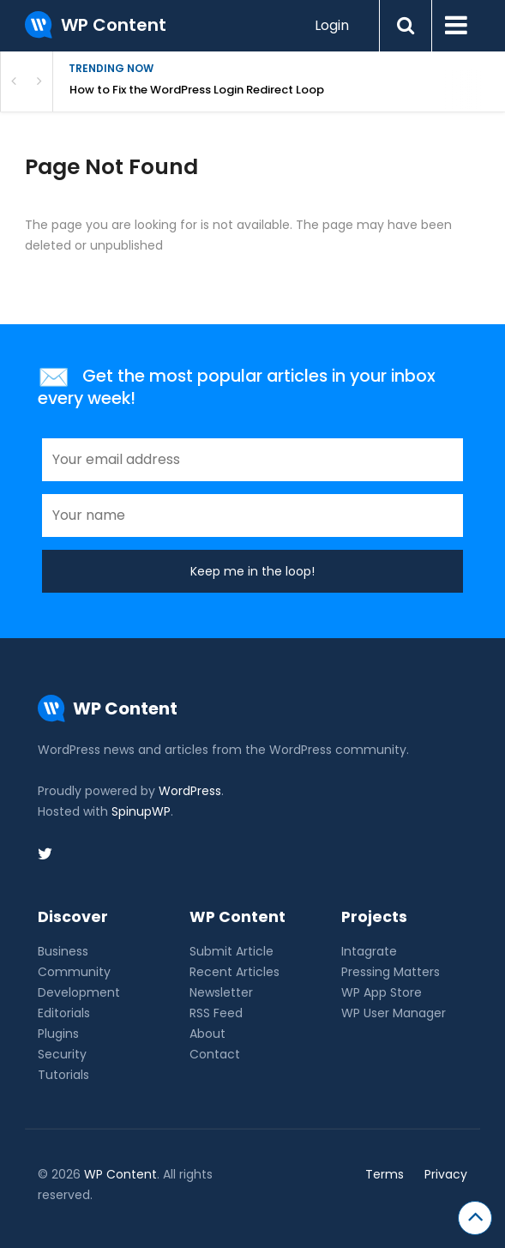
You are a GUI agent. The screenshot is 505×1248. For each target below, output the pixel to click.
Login (332, 25)
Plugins (58, 1033)
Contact (214, 1054)
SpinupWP (141, 811)
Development (79, 992)
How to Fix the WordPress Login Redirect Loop (198, 89)
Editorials (64, 1013)
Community (74, 971)
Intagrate (369, 951)
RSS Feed (216, 1013)
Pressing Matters (390, 971)
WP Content (120, 1174)
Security (62, 1054)
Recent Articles (234, 971)
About (207, 1033)
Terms (384, 1174)
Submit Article (231, 951)
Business (63, 951)
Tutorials (63, 1074)
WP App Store (381, 992)
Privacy (445, 1174)
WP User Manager (393, 1013)
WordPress (190, 790)
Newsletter (221, 992)
